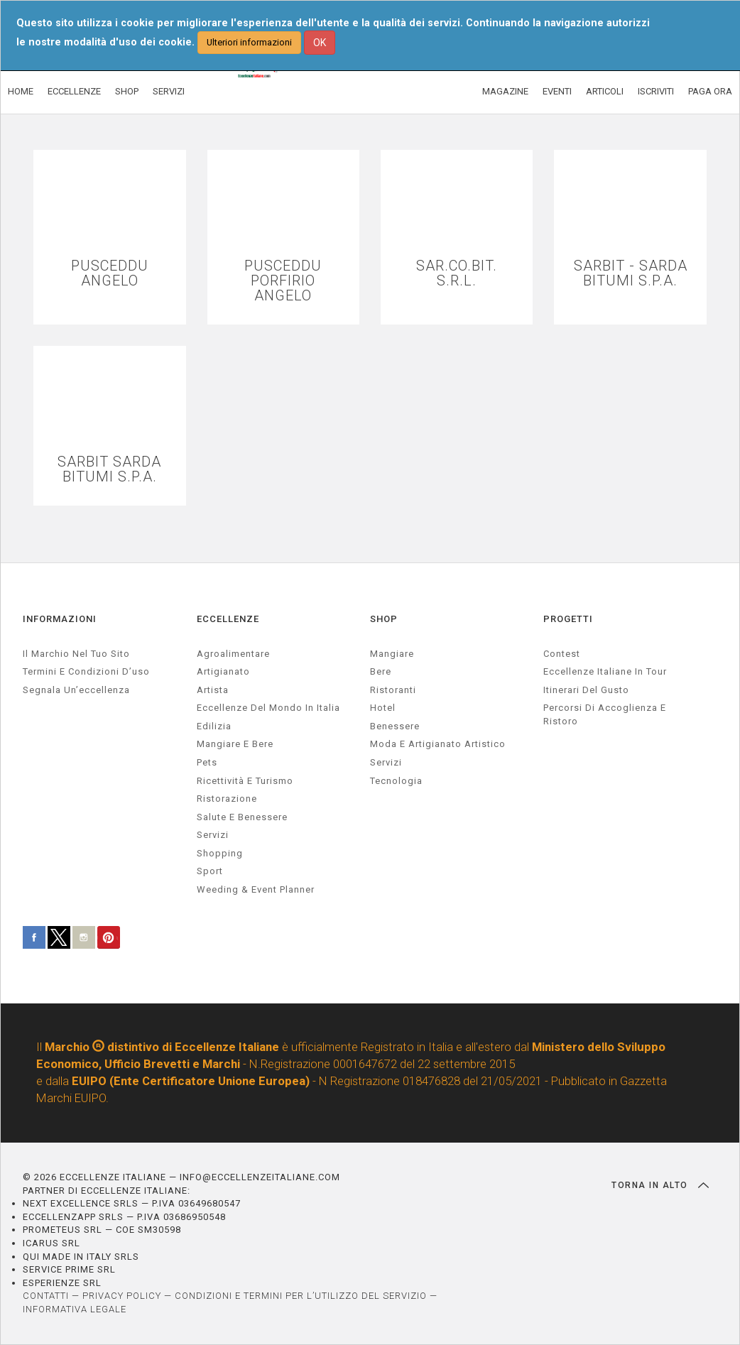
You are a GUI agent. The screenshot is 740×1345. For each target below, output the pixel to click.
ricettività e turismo (245, 780)
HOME (20, 91)
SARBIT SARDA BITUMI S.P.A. (109, 469)
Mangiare (392, 653)
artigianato (223, 671)
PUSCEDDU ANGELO (109, 273)
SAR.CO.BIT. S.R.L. (456, 273)
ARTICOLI (605, 91)
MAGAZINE (505, 91)
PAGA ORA (710, 91)
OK (319, 42)
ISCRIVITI (656, 91)
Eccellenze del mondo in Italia (268, 707)
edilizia (214, 726)
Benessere (395, 726)
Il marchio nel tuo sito (76, 653)
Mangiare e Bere (235, 744)
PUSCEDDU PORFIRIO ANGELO (283, 280)
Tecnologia (396, 780)
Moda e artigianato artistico (438, 744)
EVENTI (557, 91)
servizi (213, 834)
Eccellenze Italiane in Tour (605, 671)
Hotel (383, 707)
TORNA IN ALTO (660, 1185)
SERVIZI (169, 91)
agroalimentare (233, 653)
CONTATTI (46, 1295)
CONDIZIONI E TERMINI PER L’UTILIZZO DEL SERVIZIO (301, 1295)
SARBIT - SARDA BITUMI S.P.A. (630, 273)
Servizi (386, 762)
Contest (561, 653)
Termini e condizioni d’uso (86, 671)
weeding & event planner (256, 889)
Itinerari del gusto (586, 690)
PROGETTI (568, 619)
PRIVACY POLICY (121, 1295)
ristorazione (227, 798)
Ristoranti (393, 690)
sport (210, 871)
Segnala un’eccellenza (76, 690)
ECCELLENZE (74, 91)
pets (207, 762)
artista (213, 690)
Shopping (220, 853)
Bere (380, 671)
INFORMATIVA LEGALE (74, 1309)
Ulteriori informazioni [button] (249, 42)
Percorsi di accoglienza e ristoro (604, 714)
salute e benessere (242, 817)
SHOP (126, 91)
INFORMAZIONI (60, 619)
